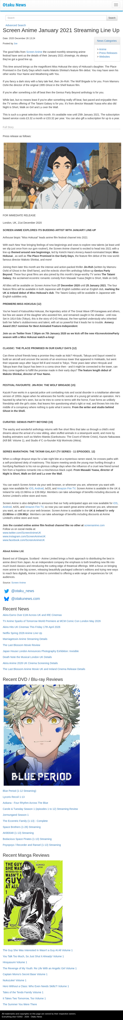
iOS (31, 488)
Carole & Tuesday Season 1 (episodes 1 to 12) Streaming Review (40, 808)
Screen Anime (34, 51)
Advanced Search (16, 25)
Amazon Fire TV (66, 488)
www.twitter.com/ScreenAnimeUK (22, 532)
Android (39, 488)
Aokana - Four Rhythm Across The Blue (25, 802)
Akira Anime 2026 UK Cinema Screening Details (30, 663)
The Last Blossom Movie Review (21, 645)
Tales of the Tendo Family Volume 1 (23, 992)
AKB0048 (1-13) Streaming (18, 832)
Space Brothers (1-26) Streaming (22, 827)
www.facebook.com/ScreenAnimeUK (24, 540)
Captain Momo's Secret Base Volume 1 (25, 974)
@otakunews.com (25, 599)
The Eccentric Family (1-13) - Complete (25, 820)
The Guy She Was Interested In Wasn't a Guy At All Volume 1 (38, 950)
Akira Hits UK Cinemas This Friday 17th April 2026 (31, 627)
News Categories (107, 40)
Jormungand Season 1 (16, 814)
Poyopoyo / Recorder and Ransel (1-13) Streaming (32, 844)
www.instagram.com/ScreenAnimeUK (24, 536)
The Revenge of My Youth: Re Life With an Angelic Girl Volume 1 (40, 968)
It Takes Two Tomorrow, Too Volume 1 (24, 998)
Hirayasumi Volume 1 (15, 962)
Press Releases (108, 52)
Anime (102, 49)
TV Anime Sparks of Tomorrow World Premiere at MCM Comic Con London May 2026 (52, 621)
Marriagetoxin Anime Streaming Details (25, 639)
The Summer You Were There (20, 1004)
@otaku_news (22, 591)
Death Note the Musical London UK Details (27, 657)
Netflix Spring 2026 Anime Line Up (22, 633)
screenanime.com (94, 525)
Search (111, 18)
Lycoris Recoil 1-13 (14, 796)
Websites (104, 56)
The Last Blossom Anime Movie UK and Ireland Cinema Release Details (44, 669)
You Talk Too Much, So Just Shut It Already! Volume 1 (33, 956)
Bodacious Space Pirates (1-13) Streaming (27, 839)
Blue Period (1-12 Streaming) (19, 790)
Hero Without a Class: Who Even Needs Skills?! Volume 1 (36, 986)
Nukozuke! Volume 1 (14, 980)
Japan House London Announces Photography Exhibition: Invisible (41, 651)
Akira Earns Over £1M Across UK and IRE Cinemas (32, 615)
